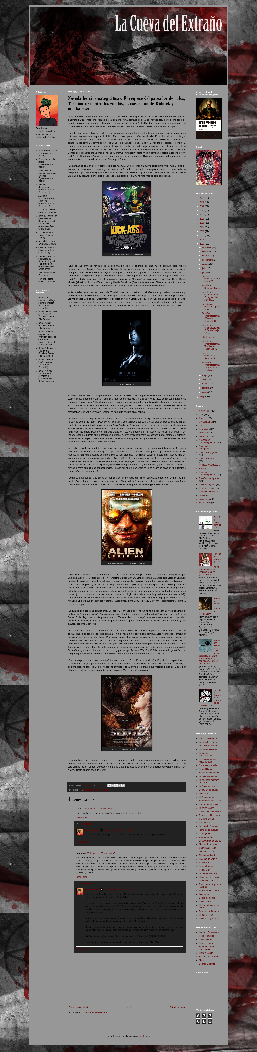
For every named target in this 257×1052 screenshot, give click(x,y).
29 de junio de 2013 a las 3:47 (101, 853)
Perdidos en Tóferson (209, 911)
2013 (202, 244)
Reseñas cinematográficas (207, 473)
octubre (206, 256)
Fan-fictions (204, 432)
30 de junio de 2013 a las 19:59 (119, 889)
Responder (81, 817)
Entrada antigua (177, 1007)
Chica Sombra (206, 939)
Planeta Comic (206, 953)
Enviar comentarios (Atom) (94, 1012)
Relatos (202, 468)
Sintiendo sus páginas (209, 772)
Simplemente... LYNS (209, 890)
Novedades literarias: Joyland (211, 286)
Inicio (129, 1007)
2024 (202, 198)
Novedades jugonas (208, 452)
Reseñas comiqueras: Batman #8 (209, 356)
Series (202, 495)
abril (204, 379)
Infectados (204, 894)
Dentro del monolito (208, 804)
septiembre (207, 260)
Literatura (203, 436)
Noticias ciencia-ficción (210, 811)
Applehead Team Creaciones (207, 948)
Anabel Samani (206, 769)
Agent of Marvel (206, 866)
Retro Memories (206, 936)
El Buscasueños (206, 797)
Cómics (202, 418)
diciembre (207, 247)
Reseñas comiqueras (209, 478)
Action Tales (204, 411)
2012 (202, 397)
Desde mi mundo (207, 898)
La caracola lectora (208, 776)
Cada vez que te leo (208, 765)
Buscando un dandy (208, 790)
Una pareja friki (206, 837)
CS (200, 425)
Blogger (145, 1036)
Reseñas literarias (207, 488)
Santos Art (204, 862)
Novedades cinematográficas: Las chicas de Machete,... (211, 366)
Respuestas (85, 824)
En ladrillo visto (206, 881)
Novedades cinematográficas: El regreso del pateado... (211, 296)
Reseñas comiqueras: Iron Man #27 (211, 279)
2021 (202, 210)
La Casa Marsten (207, 786)
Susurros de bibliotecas (210, 800)
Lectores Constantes (209, 932)
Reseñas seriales (207, 492)
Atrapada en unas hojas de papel (207, 760)
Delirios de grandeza (209, 918)
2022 (202, 206)
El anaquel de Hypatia (209, 877)
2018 (202, 223)
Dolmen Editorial (207, 964)
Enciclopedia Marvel (208, 956)
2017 (202, 227)
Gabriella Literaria (207, 848)
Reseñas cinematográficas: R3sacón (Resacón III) (211, 317)
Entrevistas (204, 429)
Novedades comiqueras (204, 447)
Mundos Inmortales (208, 844)
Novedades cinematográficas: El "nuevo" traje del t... (211, 329)
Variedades (204, 499)
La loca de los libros (208, 742)
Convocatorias (206, 422)
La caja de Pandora (208, 826)
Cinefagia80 (204, 833)
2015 (202, 235)
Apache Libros (206, 943)
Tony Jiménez (92, 830)
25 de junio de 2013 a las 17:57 (119, 830)
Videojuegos (205, 502)
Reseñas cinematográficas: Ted (217, 522)
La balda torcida (206, 808)
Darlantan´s (204, 822)
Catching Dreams (207, 819)
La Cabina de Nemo (208, 745)
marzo (205, 383)
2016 (202, 231)
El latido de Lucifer (208, 855)
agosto (205, 264)
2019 (202, 219)
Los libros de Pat (207, 851)
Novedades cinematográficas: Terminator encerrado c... (211, 345)
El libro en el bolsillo (208, 749)
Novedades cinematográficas (95, 790)
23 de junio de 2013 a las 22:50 (97, 808)
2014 (202, 239)
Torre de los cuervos (208, 830)
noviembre (207, 251)
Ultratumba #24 (209, 337)
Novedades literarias (208, 458)
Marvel (202, 960)
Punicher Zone (206, 915)
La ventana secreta (208, 873)
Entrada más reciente (79, 1007)
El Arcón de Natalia (208, 859)
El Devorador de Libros (210, 841)
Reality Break (205, 901)
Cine (80, 790)
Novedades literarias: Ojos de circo (211, 307)
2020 (202, 214)
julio (204, 268)
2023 (202, 202)
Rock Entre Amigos (208, 738)
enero (205, 392)
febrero (206, 388)
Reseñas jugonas (207, 484)
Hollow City (204, 870)
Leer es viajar (205, 793)
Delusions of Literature (209, 815)
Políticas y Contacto (208, 465)
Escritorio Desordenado (205, 754)
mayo (205, 375)
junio (204, 272)
